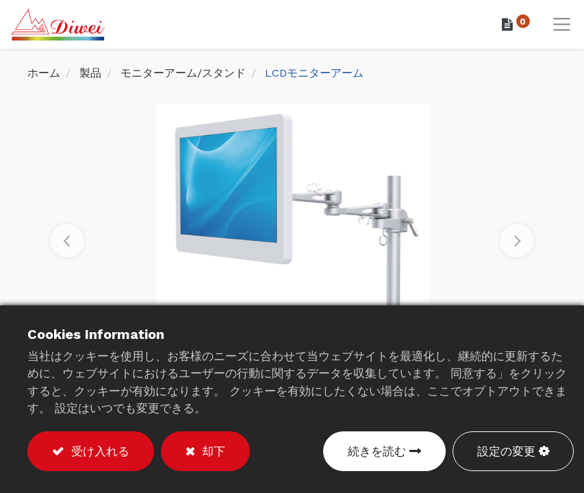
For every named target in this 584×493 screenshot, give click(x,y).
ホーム (43, 74)
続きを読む (377, 451)
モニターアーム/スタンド (183, 74)
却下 (211, 451)
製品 (90, 74)
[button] (67, 242)
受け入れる (98, 451)
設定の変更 (506, 451)
